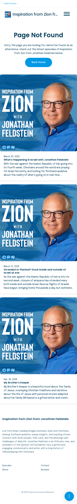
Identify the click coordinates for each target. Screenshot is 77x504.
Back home (39, 62)
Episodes (7, 466)
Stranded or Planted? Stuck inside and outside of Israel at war (35, 271)
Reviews (45, 470)
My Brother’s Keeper (16, 382)
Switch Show (10, 3)
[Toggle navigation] (66, 14)
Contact (45, 466)
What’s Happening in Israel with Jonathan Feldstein (36, 160)
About (5, 470)
